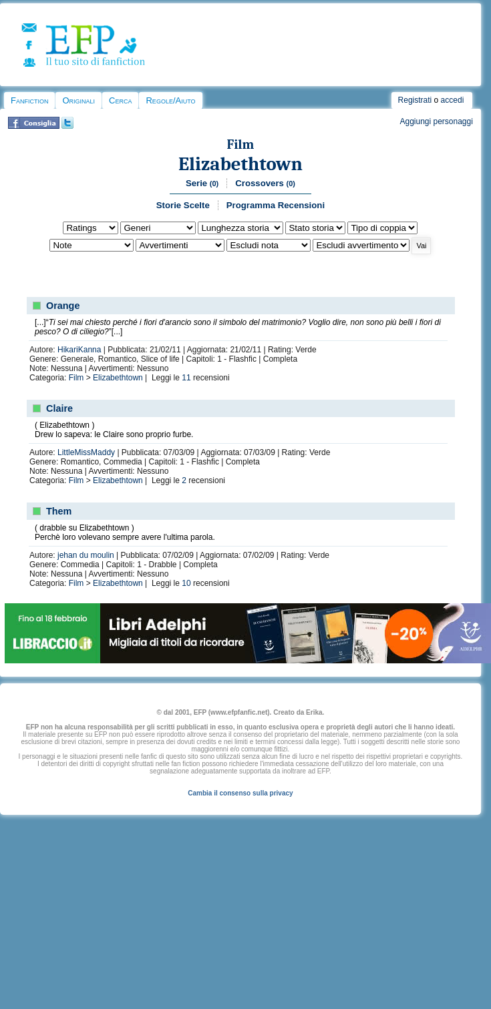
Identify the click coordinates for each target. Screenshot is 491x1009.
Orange (62, 305)
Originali (78, 100)
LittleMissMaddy (86, 452)
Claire (59, 408)
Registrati (415, 100)
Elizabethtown (240, 164)
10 (186, 583)
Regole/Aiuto (170, 100)
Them (58, 511)
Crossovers (265, 183)
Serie (202, 183)
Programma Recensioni (275, 205)
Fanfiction (29, 100)
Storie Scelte (183, 205)
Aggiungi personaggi (435, 121)
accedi (452, 100)
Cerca (120, 100)
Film (241, 144)
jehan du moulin (85, 555)
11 (186, 377)
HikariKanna (79, 349)
